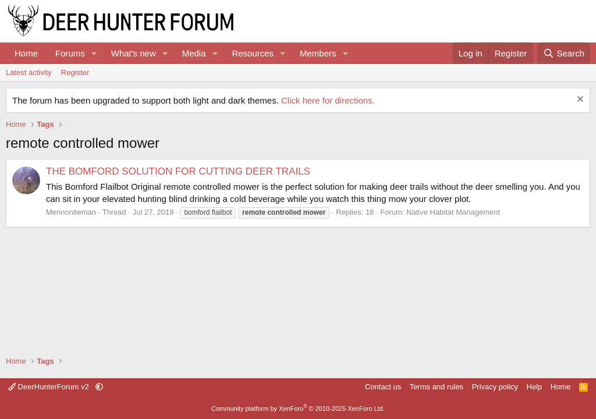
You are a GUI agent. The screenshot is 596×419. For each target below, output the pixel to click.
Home (26, 53)
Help (534, 386)
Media (194, 53)
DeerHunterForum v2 (49, 386)
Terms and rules (436, 386)
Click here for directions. (328, 100)
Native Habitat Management (453, 212)
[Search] (563, 53)
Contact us (383, 386)
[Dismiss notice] (579, 100)
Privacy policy (495, 386)
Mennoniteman (71, 212)
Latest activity (29, 72)
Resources (253, 53)
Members (318, 53)
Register (75, 72)
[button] (94, 53)
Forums (70, 53)
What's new (133, 53)
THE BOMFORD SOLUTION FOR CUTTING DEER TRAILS (178, 171)
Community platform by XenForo (298, 408)
